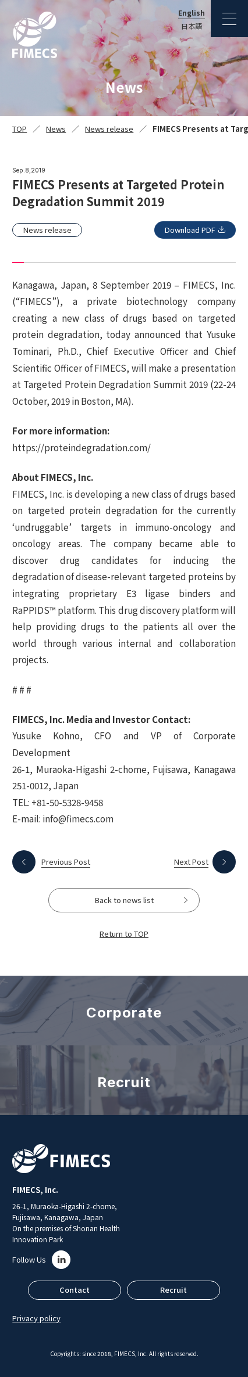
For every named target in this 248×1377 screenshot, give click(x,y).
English (191, 13)
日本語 (191, 26)
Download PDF (190, 229)
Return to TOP (124, 933)
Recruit (173, 1289)
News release (109, 128)
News (56, 128)
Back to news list (124, 899)
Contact (74, 1289)
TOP (19, 128)
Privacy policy (36, 1318)
